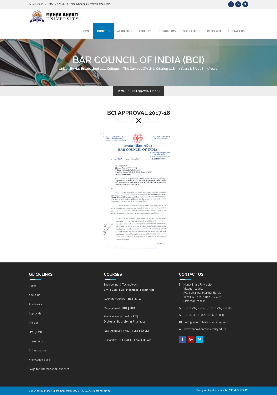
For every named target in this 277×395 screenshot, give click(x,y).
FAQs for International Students (49, 369)
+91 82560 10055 (195, 315)
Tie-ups (33, 322)
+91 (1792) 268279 (195, 308)
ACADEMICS (124, 31)
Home (86, 31)
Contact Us (236, 31)
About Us (103, 31)
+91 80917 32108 (54, 4)
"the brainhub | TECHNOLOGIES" (230, 390)
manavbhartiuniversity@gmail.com (90, 4)
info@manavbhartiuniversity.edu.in (206, 322)
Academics (35, 304)
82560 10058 (216, 315)
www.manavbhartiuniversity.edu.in (205, 329)
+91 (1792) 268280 (220, 308)
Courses (145, 31)
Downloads (167, 31)
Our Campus (191, 31)
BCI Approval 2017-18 (146, 90)
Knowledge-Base (39, 359)
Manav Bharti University (58, 390)
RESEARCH (214, 31)
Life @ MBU (36, 332)
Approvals (35, 313)
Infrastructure (38, 350)
